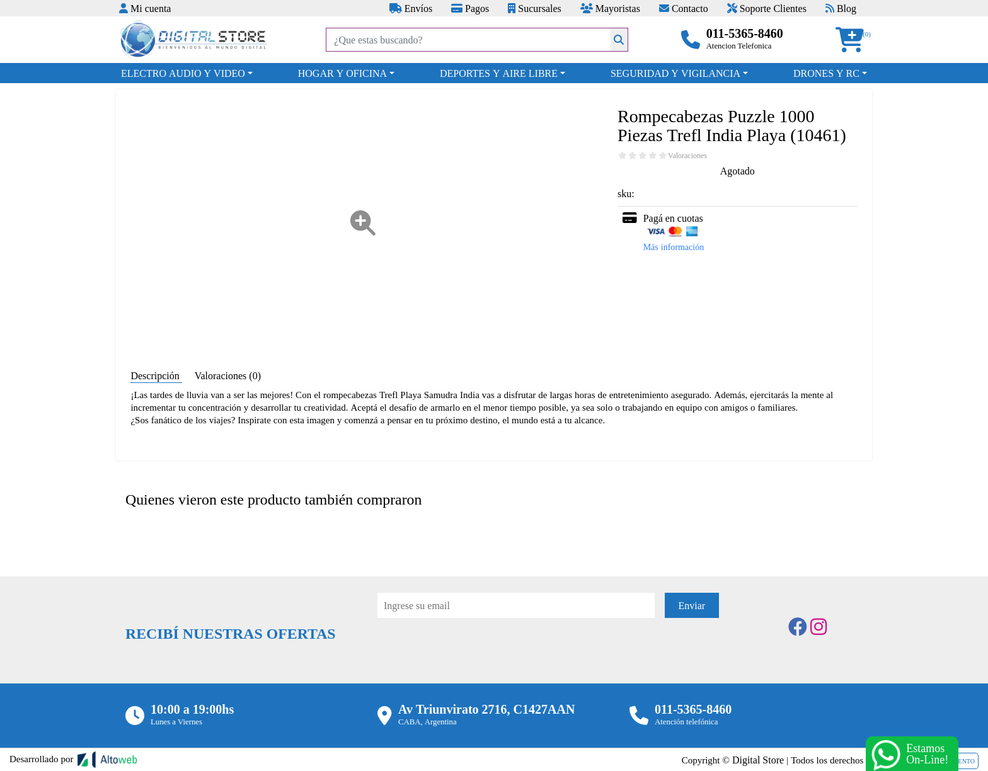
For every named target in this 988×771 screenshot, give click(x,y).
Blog (840, 8)
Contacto (683, 8)
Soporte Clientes (767, 8)
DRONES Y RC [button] (826, 73)
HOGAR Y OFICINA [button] (342, 73)
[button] (854, 40)
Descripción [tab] (155, 375)
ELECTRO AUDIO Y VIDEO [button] (183, 73)
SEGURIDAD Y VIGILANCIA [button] (675, 73)
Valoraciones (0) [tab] (228, 375)
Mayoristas (610, 8)
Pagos (470, 8)
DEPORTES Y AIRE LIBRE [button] (499, 73)
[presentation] (473, 652)
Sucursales (534, 8)
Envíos (410, 8)
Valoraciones (687, 155)
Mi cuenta (145, 8)
